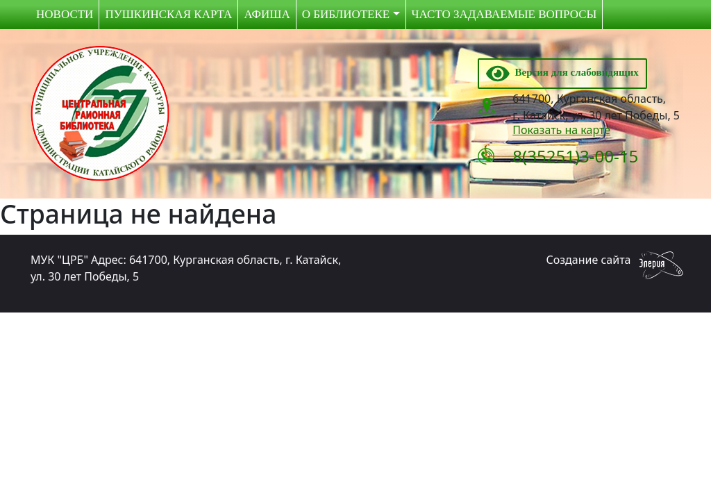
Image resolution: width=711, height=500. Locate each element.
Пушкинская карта (168, 14)
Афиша (267, 14)
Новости (64, 14)
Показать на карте (561, 130)
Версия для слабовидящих (562, 72)
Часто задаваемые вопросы (504, 14)
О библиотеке (346, 14)
